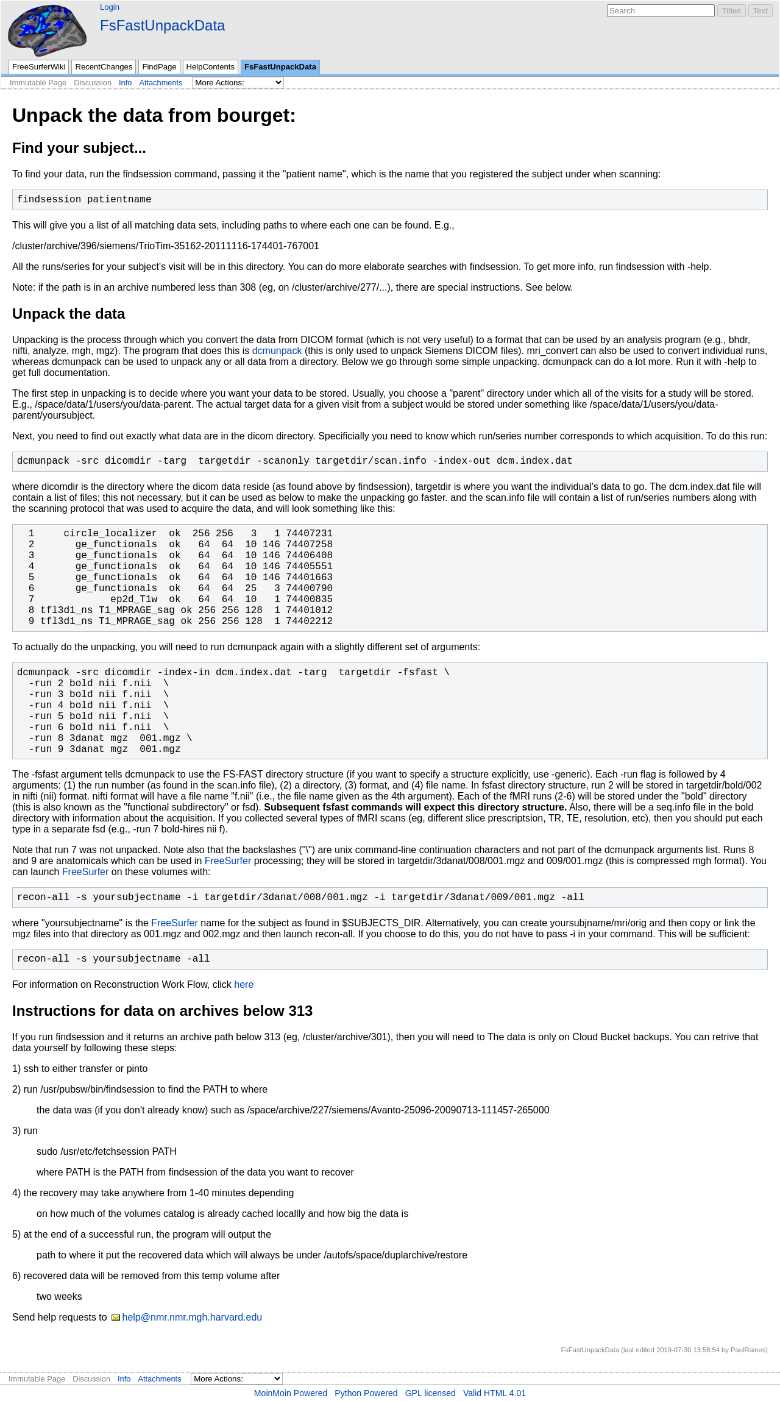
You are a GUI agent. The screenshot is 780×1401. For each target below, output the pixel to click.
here (244, 984)
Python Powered (366, 1393)
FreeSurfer (228, 861)
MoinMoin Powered (291, 1393)
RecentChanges (103, 66)
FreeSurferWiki (38, 66)
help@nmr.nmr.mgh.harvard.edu (192, 1317)
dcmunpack (277, 351)
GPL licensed (430, 1393)
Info (125, 82)
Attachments (160, 82)
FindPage (159, 66)
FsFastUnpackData (162, 25)
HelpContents (210, 66)
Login (109, 7)
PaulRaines (748, 1349)
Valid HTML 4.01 (494, 1393)
